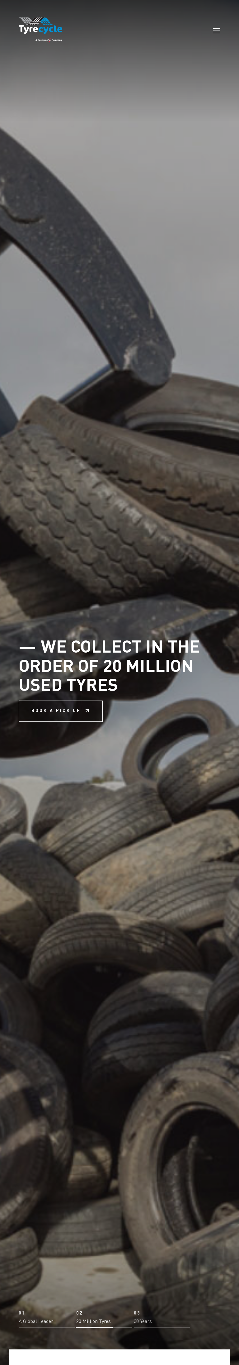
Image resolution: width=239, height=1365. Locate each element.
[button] (47, 1319)
